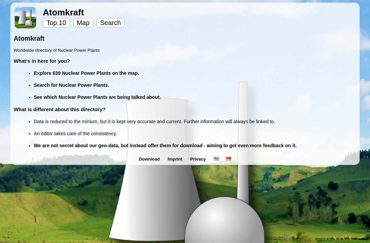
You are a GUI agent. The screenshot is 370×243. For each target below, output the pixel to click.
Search (110, 22)
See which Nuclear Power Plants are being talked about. (97, 97)
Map (83, 22)
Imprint (176, 159)
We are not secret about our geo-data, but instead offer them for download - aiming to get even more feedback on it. (165, 145)
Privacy (198, 159)
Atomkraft (63, 12)
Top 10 (56, 22)
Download (150, 159)
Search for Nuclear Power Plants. (71, 85)
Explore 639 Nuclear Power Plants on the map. (86, 73)
